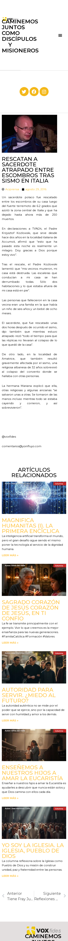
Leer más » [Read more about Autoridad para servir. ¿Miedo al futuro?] (10, 720)
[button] (60, 35)
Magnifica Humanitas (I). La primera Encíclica (30, 525)
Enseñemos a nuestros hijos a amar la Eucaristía (32, 773)
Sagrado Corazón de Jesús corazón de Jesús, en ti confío (31, 610)
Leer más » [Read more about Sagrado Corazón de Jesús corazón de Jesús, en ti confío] (10, 642)
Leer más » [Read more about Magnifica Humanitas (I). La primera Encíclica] (10, 555)
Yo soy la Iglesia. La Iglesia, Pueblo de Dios (33, 850)
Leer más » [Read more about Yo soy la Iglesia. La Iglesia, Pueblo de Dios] (10, 876)
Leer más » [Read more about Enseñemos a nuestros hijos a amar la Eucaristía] (10, 798)
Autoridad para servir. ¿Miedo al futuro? (29, 695)
